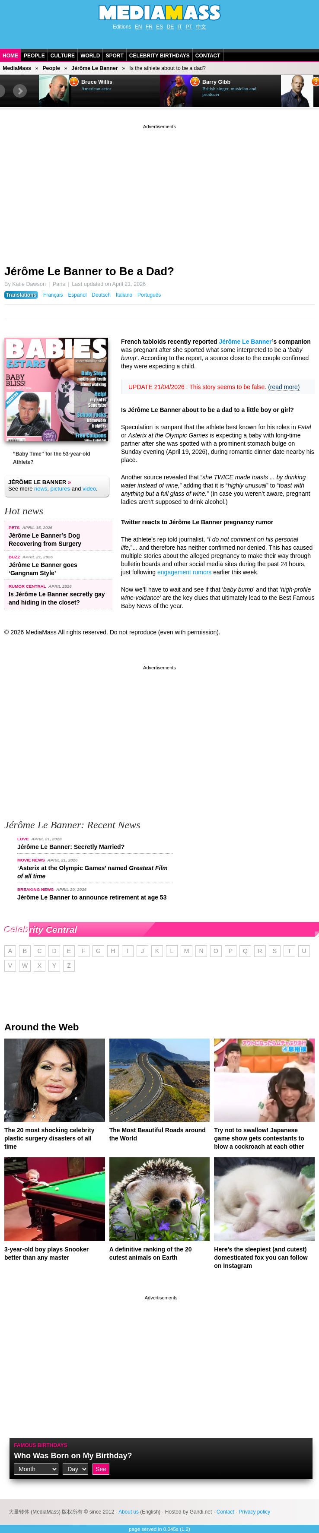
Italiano (124, 295)
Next (20, 91)
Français (53, 295)
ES (159, 27)
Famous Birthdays (40, 1445)
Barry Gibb (216, 82)
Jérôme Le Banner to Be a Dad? (89, 271)
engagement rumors (184, 572)
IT (180, 27)
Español (77, 295)
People (34, 56)
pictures (60, 488)
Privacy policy (254, 1512)
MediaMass (17, 68)
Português (149, 295)
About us (128, 1512)
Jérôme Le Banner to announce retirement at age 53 (91, 897)
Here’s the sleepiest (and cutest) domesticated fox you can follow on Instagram (260, 1257)
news (40, 488)
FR (149, 27)
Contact (207, 56)
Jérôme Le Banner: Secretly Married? (70, 846)
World (90, 56)
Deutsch (101, 295)
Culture (63, 56)
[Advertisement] (159, 191)
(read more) (284, 386)
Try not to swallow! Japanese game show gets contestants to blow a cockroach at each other (259, 1138)
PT (189, 27)
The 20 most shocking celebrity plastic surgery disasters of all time (49, 1138)
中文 (201, 27)
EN (138, 27)
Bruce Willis (96, 82)
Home (10, 56)
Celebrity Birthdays (159, 56)
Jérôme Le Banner (94, 68)
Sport (114, 56)
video (89, 488)
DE (170, 27)
